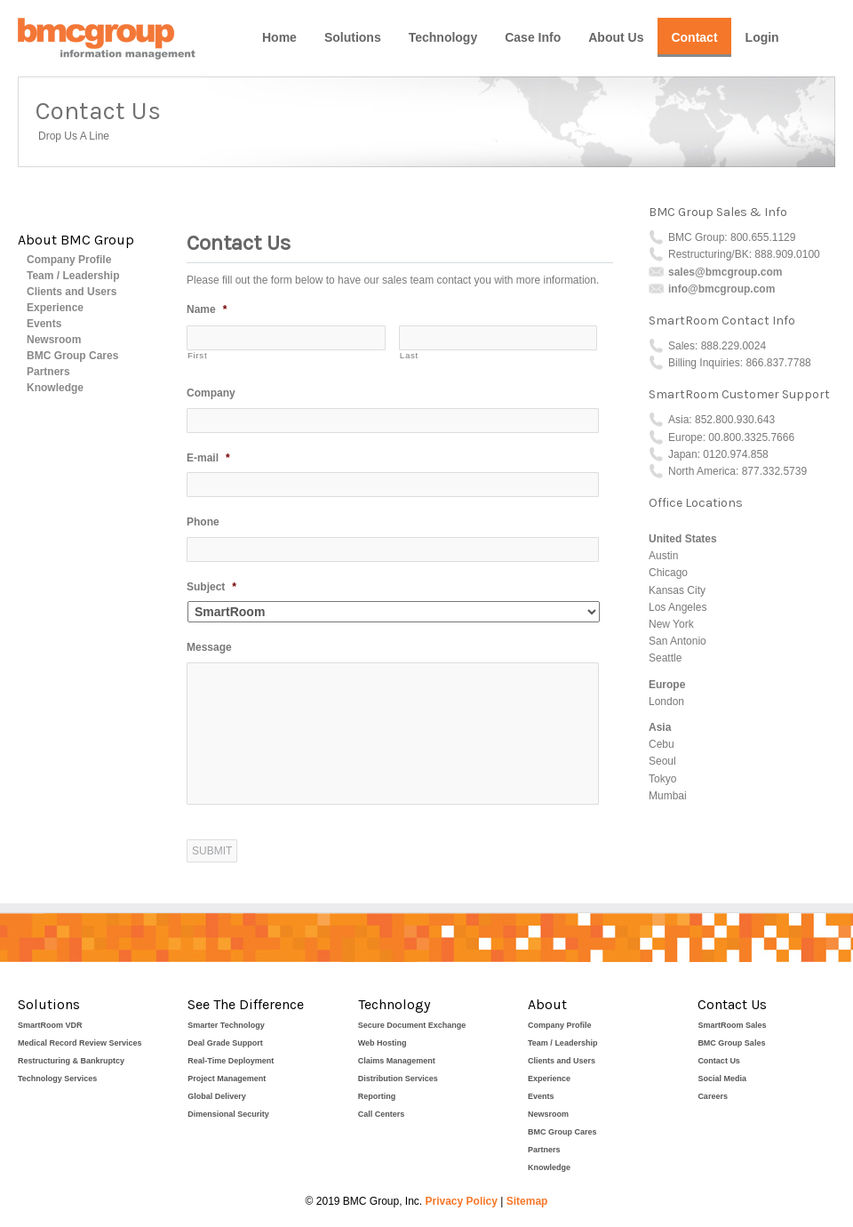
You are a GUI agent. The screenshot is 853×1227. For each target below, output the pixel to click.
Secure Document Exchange (412, 1025)
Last (409, 355)
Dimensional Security (228, 1114)
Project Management (226, 1078)
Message (209, 647)
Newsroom (54, 339)
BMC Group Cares (72, 355)
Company (211, 393)
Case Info (533, 37)
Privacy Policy (462, 1201)
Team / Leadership (73, 275)
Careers (713, 1096)
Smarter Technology (225, 1025)
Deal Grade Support (225, 1043)
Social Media (722, 1078)
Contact (694, 37)
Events (44, 323)
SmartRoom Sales (732, 1025)
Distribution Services (398, 1078)
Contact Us (719, 1060)
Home (279, 37)
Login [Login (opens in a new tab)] (762, 37)
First (197, 355)
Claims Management (396, 1060)
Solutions (352, 37)
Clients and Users (71, 291)
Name (207, 309)
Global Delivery (216, 1096)
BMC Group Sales (731, 1043)
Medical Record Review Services (80, 1043)
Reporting (377, 1096)
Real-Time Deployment (230, 1060)
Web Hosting (382, 1043)
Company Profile (69, 259)
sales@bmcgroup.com (725, 272)
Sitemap (527, 1201)
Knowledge (55, 387)
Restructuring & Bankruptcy (71, 1060)
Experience (55, 307)
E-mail (208, 458)
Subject (211, 587)
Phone (203, 522)
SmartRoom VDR (50, 1025)
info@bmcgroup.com (721, 289)
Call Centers (381, 1114)
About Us (615, 37)
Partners (48, 371)
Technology (443, 37)
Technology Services (57, 1078)
